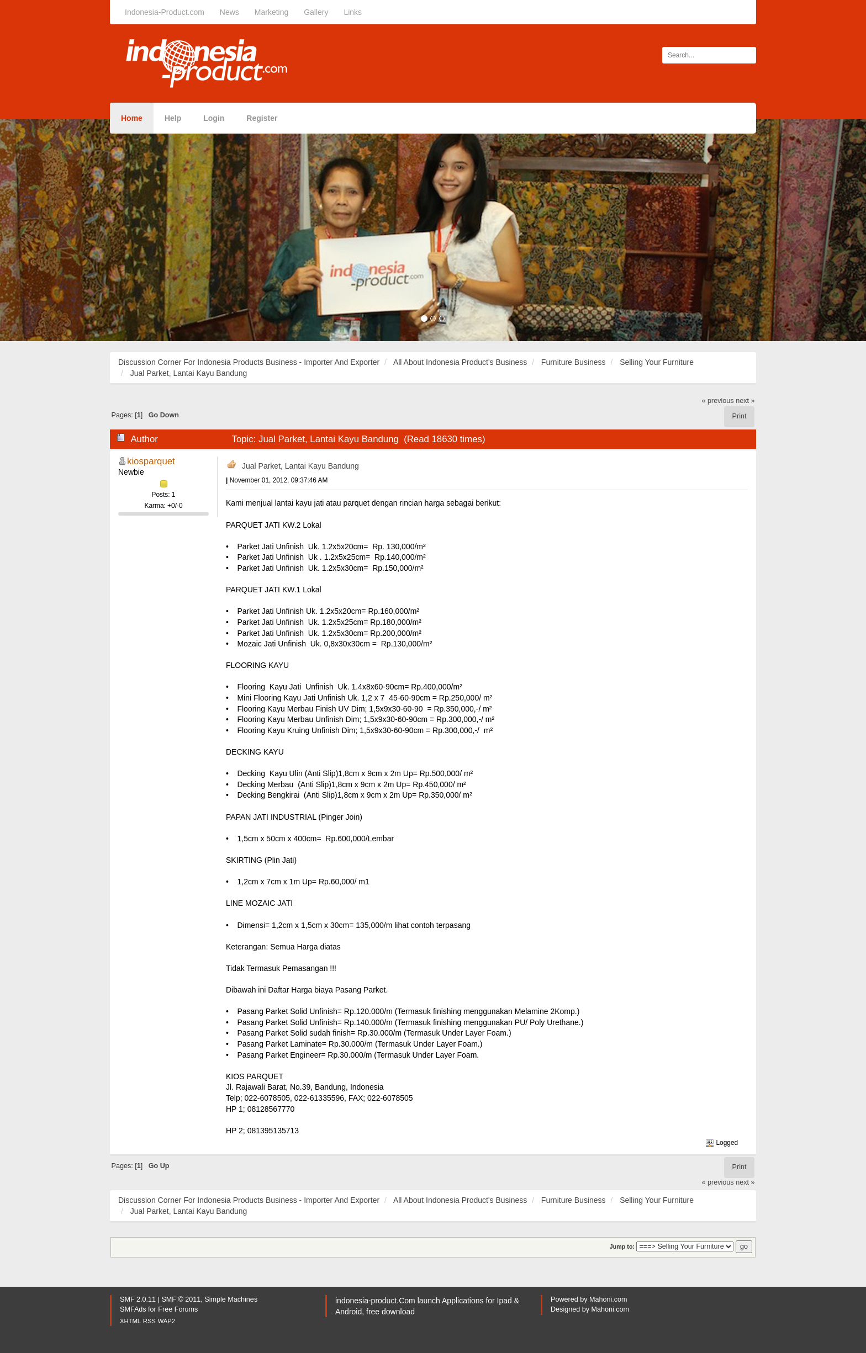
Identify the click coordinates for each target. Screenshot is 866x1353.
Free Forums (178, 1309)
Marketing (271, 12)
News (229, 12)
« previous (718, 401)
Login (213, 118)
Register (261, 118)
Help (173, 118)
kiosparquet (151, 461)
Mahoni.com (608, 1299)
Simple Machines (230, 1299)
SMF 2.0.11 (138, 1299)
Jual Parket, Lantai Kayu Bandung (300, 465)
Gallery (316, 12)
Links (353, 12)
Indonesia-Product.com (164, 12)
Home (131, 118)
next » (745, 401)
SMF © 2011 (180, 1299)
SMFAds (133, 1309)
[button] (65, 230)
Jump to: (622, 1246)
